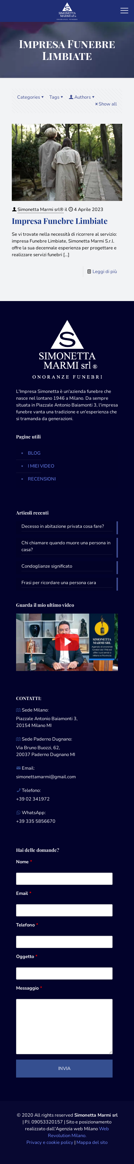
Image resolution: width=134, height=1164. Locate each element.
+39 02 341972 (33, 799)
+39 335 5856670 (35, 821)
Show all (105, 104)
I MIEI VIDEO (41, 466)
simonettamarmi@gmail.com (46, 777)
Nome (24, 862)
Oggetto (27, 956)
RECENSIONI (42, 479)
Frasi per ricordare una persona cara (58, 582)
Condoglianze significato (46, 566)
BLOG (34, 453)
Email (23, 893)
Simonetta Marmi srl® (41, 209)
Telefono (27, 925)
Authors (82, 97)
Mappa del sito (92, 1142)
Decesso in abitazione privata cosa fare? (62, 526)
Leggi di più (105, 271)
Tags (56, 97)
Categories (31, 97)
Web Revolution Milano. (78, 1132)
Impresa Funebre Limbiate (60, 220)
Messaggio (29, 988)
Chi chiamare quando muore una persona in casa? (65, 546)
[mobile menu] (124, 11)
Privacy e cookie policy (49, 1142)
